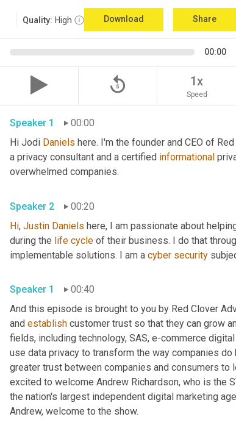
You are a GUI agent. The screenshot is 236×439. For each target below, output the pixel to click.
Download (124, 19)
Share (204, 19)
